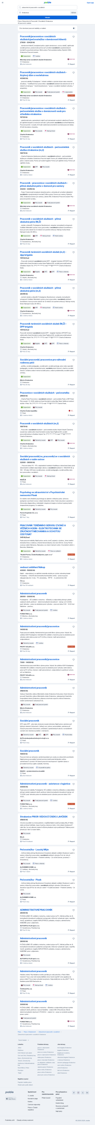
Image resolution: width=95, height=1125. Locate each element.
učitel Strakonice (62, 1068)
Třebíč (19, 1073)
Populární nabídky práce (25, 1082)
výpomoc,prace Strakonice (45, 1067)
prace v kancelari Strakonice (46, 1060)
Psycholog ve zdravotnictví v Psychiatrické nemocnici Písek (42, 494)
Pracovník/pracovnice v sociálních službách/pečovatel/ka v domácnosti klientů (43, 38)
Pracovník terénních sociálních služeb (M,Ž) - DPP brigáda (43, 325)
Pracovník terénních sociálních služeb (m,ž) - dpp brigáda (43, 253)
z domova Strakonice (63, 1060)
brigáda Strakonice (62, 1050)
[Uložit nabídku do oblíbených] (74, 37)
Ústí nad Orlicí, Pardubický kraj (27, 1055)
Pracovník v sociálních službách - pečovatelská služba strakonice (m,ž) (44, 148)
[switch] (74, 28)
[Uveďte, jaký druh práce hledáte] (47, 7)
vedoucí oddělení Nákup (32, 567)
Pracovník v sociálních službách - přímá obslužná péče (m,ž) (40, 289)
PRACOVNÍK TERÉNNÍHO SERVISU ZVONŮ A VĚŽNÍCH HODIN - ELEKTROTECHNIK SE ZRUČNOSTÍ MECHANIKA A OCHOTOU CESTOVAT (43, 530)
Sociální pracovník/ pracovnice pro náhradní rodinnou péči (43, 361)
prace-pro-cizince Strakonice (46, 1075)
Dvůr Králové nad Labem (25, 1053)
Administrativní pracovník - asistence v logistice (45, 783)
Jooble (87, 1120)
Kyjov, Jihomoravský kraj (25, 1058)
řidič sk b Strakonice (63, 1070)
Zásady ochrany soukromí (25, 1120)
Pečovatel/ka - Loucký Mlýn (34, 849)
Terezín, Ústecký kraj (24, 1060)
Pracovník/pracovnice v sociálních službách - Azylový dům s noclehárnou (43, 74)
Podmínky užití (9, 1120)
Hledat (47, 17)
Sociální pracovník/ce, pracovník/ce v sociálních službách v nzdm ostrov (45, 458)
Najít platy (59, 1111)
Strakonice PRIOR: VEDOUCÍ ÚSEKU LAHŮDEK (44, 816)
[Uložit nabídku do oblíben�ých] (74, 627)
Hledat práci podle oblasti (25, 1085)
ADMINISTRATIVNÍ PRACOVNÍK (36, 910)
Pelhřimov (20, 1050)
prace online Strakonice (44, 1072)
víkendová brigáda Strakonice (66, 1057)
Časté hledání (23, 1040)
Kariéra (30, 1101)
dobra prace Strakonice (44, 1057)
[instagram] (78, 1092)
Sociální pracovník (29, 720)
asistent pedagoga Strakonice (66, 1062)
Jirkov (19, 1047)
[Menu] (2, 2)
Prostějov (20, 1070)
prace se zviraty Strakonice (46, 1052)
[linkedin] (87, 1092)
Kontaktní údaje (33, 1099)
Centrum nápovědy (34, 1104)
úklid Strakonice (62, 1073)
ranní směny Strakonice (64, 1065)
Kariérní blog (60, 1103)
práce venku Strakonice (44, 1069)
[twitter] (83, 1092)
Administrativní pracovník (33, 593)
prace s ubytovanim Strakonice (47, 1055)
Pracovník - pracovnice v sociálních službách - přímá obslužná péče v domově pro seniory (44, 184)
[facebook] (74, 1092)
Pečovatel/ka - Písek (30, 879)
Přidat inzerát (46, 1098)
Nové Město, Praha (23, 1068)
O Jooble (31, 1096)
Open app (90, 3)
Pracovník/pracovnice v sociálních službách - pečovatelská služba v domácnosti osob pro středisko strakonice (43, 111)
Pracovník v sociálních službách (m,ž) (39, 423)
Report (71, 64)
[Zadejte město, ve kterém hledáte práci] (47, 12)
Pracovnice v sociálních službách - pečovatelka (44, 392)
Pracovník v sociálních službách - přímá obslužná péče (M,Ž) (40, 220)
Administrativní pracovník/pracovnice (39, 626)
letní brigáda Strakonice (64, 1047)
